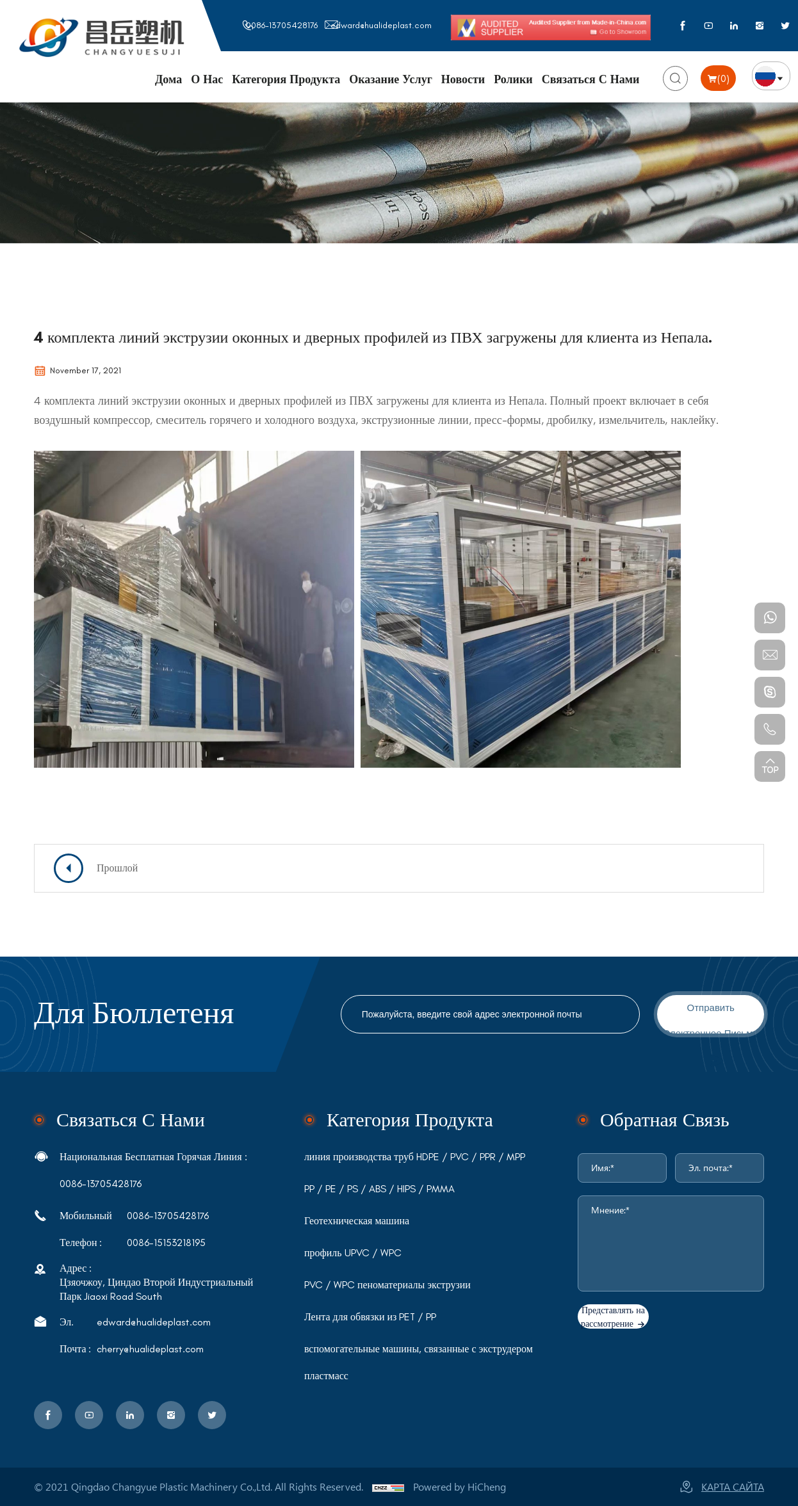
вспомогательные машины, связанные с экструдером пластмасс (418, 1362)
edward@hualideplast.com (381, 25)
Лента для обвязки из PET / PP (370, 1317)
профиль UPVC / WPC (353, 1253)
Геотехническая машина (356, 1221)
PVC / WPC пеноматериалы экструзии (387, 1285)
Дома (168, 79)
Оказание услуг (390, 79)
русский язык (771, 76)
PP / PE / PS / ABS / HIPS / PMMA (379, 1189)
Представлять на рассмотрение (613, 1317)
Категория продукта (286, 79)
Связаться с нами (591, 79)
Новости (463, 79)
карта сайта (732, 1486)
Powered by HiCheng (459, 1486)
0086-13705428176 (282, 25)
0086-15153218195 (166, 1243)
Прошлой (117, 868)
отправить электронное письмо (711, 1017)
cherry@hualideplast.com (150, 1349)
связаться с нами (130, 1119)
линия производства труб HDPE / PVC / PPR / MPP (414, 1157)
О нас (207, 79)
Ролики (513, 79)
